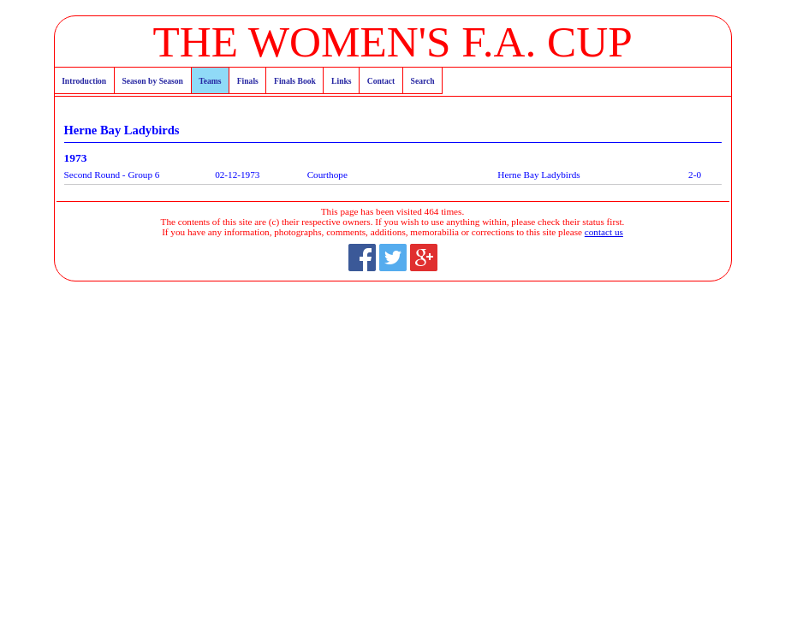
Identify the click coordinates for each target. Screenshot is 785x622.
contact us (604, 232)
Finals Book (295, 81)
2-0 (694, 174)
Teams (210, 81)
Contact (381, 81)
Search (423, 81)
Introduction (84, 81)
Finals (248, 81)
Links (341, 81)
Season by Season (152, 81)
